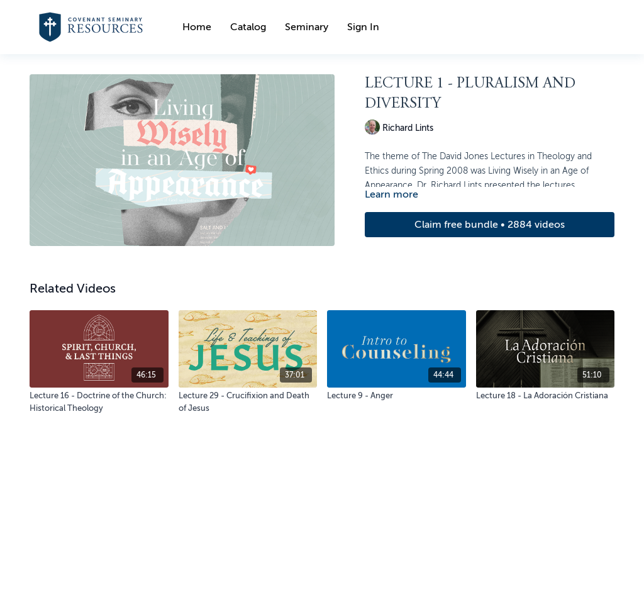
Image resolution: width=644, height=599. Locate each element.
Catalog (248, 27)
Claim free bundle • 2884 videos (489, 224)
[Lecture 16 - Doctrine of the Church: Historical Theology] (99, 401)
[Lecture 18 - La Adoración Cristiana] (545, 395)
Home (196, 27)
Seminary (306, 27)
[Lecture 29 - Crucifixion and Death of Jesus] (248, 401)
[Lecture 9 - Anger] (396, 395)
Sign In (363, 27)
